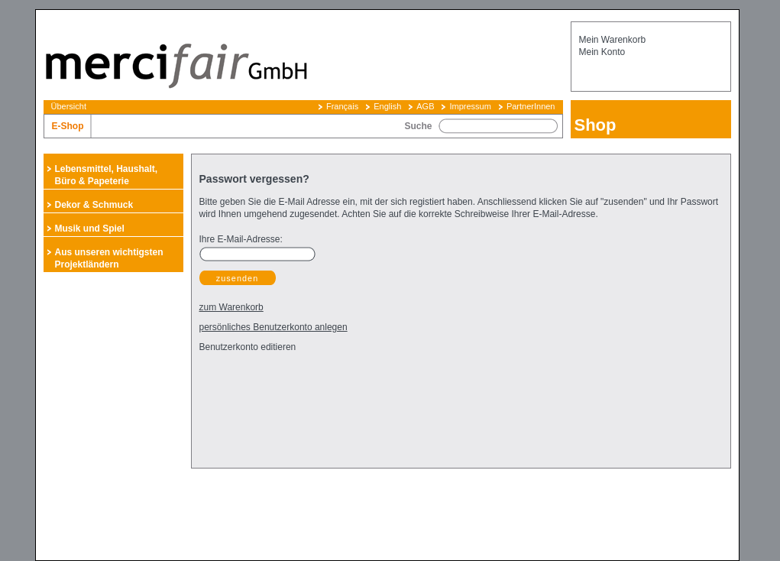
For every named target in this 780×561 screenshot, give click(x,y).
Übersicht (68, 106)
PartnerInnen (531, 106)
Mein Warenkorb (612, 39)
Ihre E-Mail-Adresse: (241, 239)
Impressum (469, 106)
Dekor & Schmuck (94, 204)
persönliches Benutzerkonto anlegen (273, 327)
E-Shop (68, 126)
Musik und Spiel (90, 228)
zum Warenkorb (231, 307)
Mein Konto (602, 52)
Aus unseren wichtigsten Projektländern (109, 258)
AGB (425, 106)
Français (342, 106)
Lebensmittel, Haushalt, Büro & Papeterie (106, 175)
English (387, 106)
